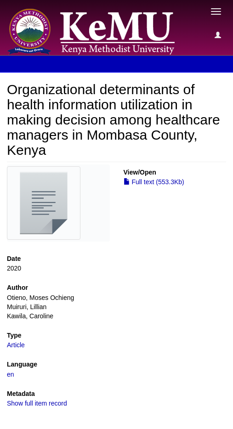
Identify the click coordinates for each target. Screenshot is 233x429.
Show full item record (37, 403)
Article (16, 345)
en (10, 374)
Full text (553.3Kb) (154, 182)
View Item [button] (31, 64)
